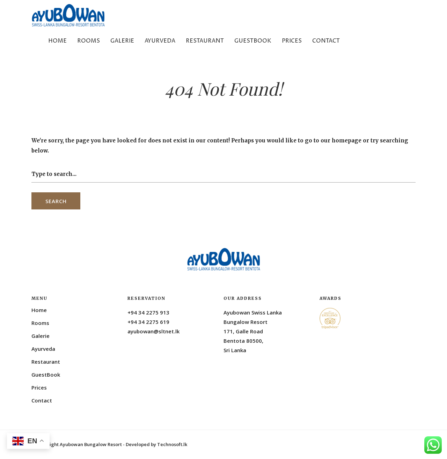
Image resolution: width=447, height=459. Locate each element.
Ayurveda (160, 41)
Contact (326, 41)
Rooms (88, 41)
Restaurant (205, 41)
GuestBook (252, 41)
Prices (292, 41)
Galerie (122, 41)
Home (57, 41)
